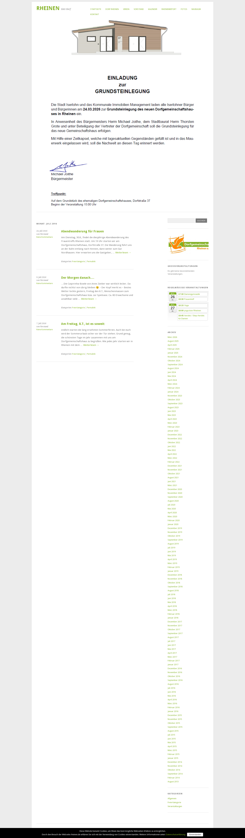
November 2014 (175, 766)
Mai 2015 (172, 742)
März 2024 (172, 384)
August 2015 (173, 731)
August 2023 (173, 407)
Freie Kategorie (78, 261)
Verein (126, 9)
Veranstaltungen (175, 806)
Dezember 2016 (175, 668)
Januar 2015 (173, 758)
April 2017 (172, 653)
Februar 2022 (174, 462)
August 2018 (173, 590)
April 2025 (172, 345)
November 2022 (175, 438)
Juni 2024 (172, 372)
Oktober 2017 (174, 629)
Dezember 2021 (175, 466)
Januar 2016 (173, 711)
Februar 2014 (174, 777)
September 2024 (175, 364)
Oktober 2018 (174, 583)
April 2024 (172, 380)
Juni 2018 (172, 598)
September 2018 (175, 586)
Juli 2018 (171, 594)
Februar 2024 (174, 388)
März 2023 (172, 423)
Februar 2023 (174, 427)
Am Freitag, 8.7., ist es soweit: (83, 324)
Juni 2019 (172, 551)
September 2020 (175, 497)
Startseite (95, 9)
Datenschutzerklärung (175, 834)
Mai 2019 (172, 555)
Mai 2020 (172, 508)
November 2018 (175, 579)
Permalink (91, 261)
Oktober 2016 (174, 676)
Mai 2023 (172, 415)
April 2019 (172, 559)
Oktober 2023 (174, 399)
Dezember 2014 (175, 762)
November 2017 (175, 625)
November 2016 (175, 672)
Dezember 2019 (175, 528)
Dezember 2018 (175, 575)
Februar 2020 (174, 520)
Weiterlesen (123, 252)
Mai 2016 (172, 696)
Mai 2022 (172, 450)
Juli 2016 (171, 688)
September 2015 (175, 727)
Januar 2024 (173, 392)
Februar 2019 (174, 567)
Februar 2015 (174, 754)
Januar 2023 (173, 431)
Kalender (152, 9)
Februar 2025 (174, 349)
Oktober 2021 (174, 473)
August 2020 (173, 501)
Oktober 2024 (174, 360)
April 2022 (172, 454)
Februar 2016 (174, 707)
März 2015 (172, 750)
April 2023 (172, 419)
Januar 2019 (173, 571)
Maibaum (196, 9)
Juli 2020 (171, 505)
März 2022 (172, 458)
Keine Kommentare (44, 237)
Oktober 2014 (174, 770)
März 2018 (172, 610)
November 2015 (175, 719)
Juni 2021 (172, 481)
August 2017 (173, 637)
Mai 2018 (172, 602)
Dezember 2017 (175, 621)
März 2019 (172, 563)
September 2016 (175, 680)
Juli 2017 (171, 641)
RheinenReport (169, 9)
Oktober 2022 (174, 442)
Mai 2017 (172, 649)
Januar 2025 (173, 353)
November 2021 (175, 470)
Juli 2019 (171, 547)
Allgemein (172, 798)
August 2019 (173, 544)
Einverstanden (195, 834)
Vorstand (139, 9)
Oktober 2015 (174, 723)
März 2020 (172, 516)
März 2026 (172, 337)
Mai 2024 (172, 376)
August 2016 (173, 684)
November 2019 (175, 532)
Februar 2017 (174, 660)
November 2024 (175, 357)
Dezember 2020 (175, 489)
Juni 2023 (172, 411)
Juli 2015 (171, 735)
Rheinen (48, 8)
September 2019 (175, 540)
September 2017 (175, 633)
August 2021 (173, 477)
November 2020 (175, 493)
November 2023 (175, 396)
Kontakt (94, 14)
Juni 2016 (172, 692)
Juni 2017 (172, 645)
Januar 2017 (173, 664)
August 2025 (173, 341)
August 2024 (173, 368)
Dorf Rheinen (112, 9)
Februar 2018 (174, 614)
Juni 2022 (172, 446)
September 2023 (175, 403)
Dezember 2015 (175, 715)
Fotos (184, 9)
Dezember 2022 (175, 434)
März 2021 (172, 485)
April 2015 (172, 746)
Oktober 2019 (174, 536)
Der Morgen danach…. (77, 277)
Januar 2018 (173, 618)
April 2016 (172, 699)
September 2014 (175, 774)
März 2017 (172, 657)
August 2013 (173, 781)
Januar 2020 (173, 524)
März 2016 (172, 703)
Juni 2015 (172, 739)
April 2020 (172, 512)
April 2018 (172, 606)
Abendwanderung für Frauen (82, 231)
